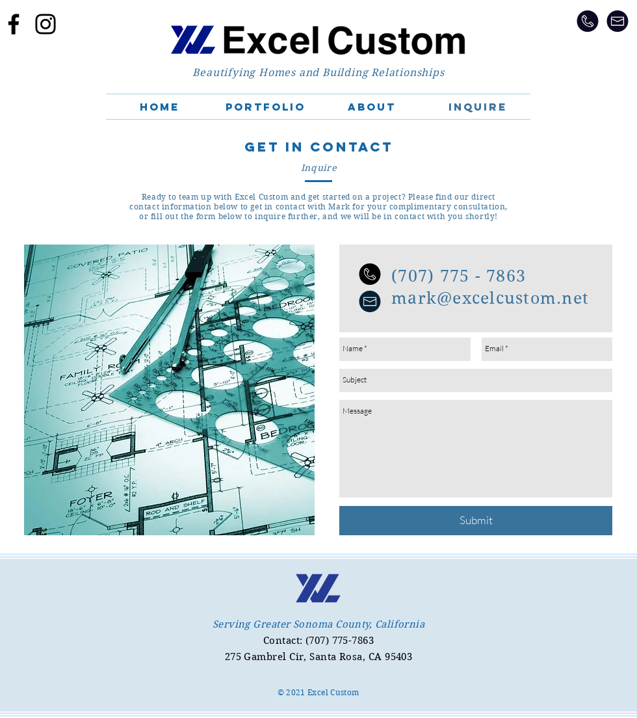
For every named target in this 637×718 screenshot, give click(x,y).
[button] (265, 106)
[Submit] (475, 520)
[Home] (318, 40)
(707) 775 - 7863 (458, 276)
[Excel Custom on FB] (13, 24)
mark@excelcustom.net (490, 298)
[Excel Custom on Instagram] (45, 24)
